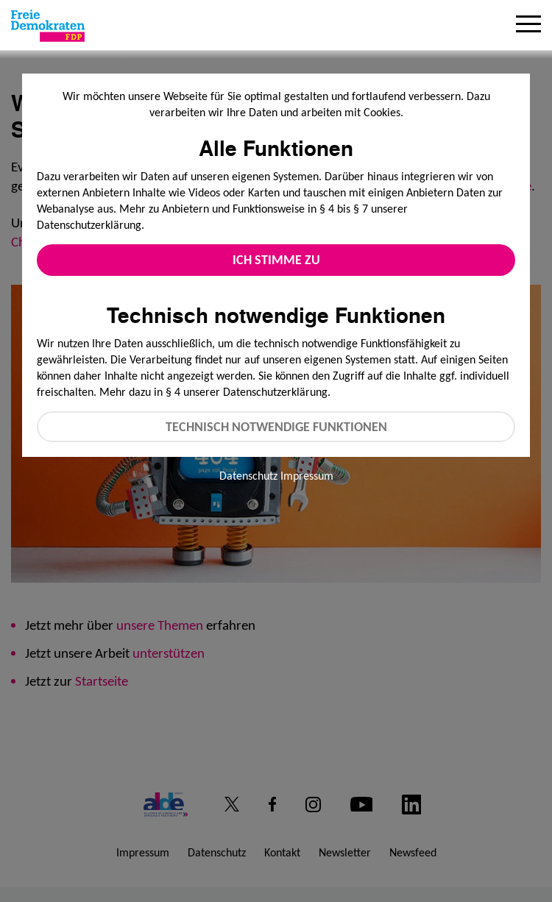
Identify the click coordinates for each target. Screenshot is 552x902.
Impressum (306, 476)
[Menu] (528, 25)
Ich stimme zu (276, 260)
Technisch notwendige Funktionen (276, 427)
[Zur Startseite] (48, 25)
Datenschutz (248, 476)
